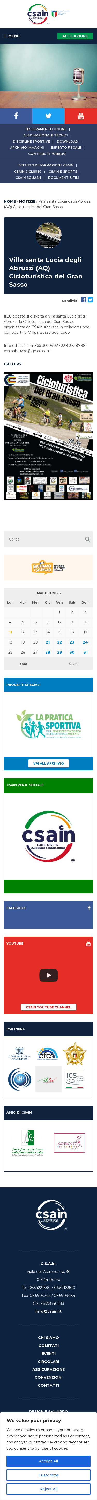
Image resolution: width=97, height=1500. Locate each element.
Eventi (49, 1353)
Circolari (48, 1361)
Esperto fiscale (66, 148)
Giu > (73, 664)
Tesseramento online (45, 129)
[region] (48, 1456)
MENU (12, 36)
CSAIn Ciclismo (28, 171)
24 (85, 642)
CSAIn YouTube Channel (48, 1007)
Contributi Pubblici (47, 154)
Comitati (49, 1345)
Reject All (48, 1489)
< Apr (23, 664)
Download (67, 141)
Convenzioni (48, 1377)
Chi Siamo (48, 1337)
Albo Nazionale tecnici (45, 135)
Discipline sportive (31, 141)
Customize (48, 1475)
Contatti (48, 1385)
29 (59, 652)
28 (47, 652)
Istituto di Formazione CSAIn (45, 165)
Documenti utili (63, 178)
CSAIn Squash (28, 178)
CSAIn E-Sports (63, 171)
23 (72, 642)
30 (72, 652)
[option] (48, 436)
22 (59, 642)
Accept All (48, 1461)
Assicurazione (48, 1369)
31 (85, 652)
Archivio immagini (27, 148)
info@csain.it (48, 1311)
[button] (87, 539)
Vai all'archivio (48, 763)
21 (48, 642)
